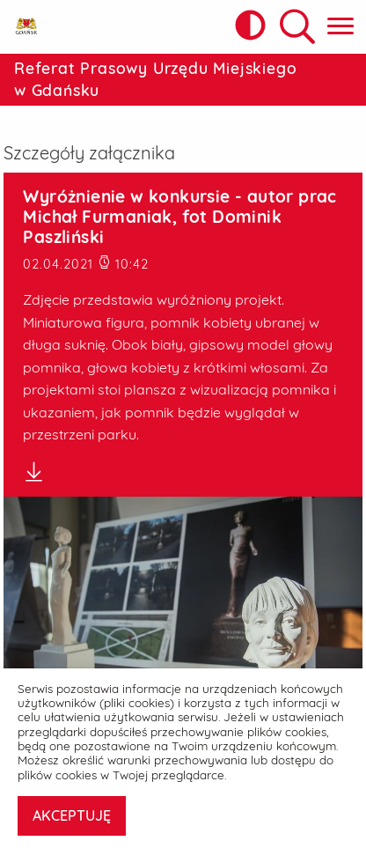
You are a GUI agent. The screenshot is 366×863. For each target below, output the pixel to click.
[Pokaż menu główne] (340, 27)
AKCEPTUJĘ (72, 815)
